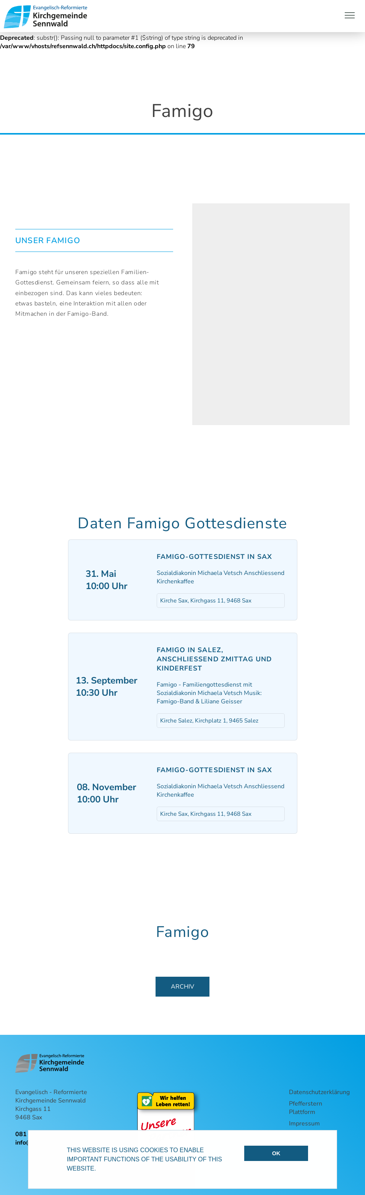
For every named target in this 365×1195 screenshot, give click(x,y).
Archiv (182, 986)
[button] (99, 1169)
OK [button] (276, 1153)
